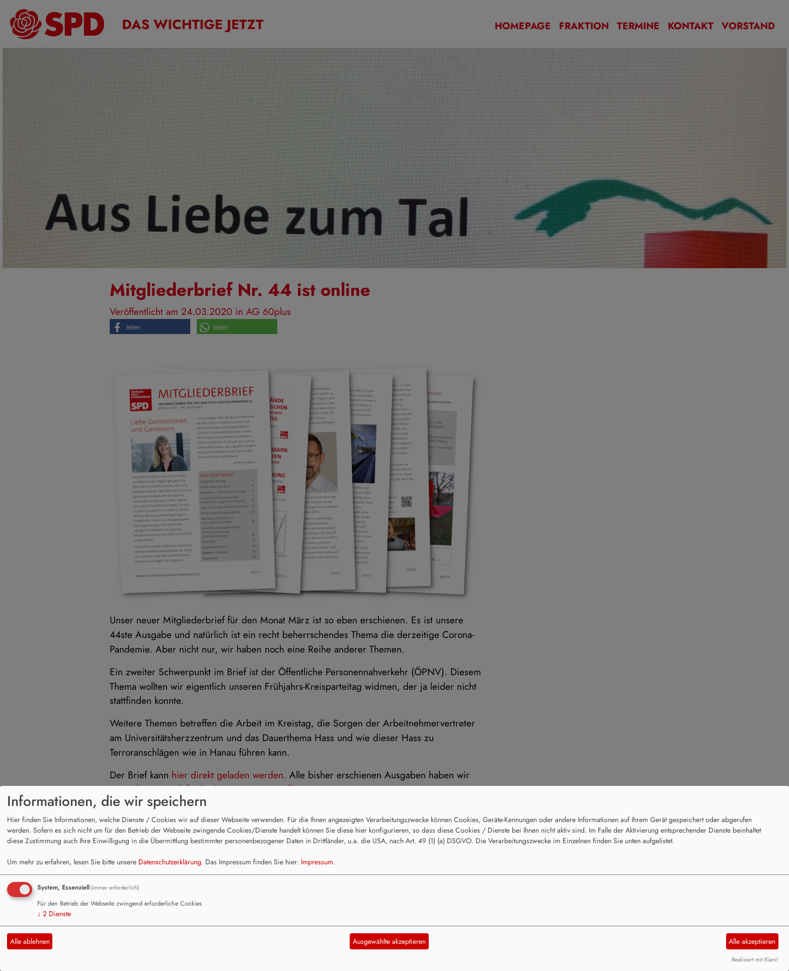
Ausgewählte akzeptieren (389, 941)
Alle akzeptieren (752, 941)
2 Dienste (54, 914)
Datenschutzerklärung (169, 862)
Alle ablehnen (30, 941)
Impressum (317, 862)
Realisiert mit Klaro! (755, 959)
